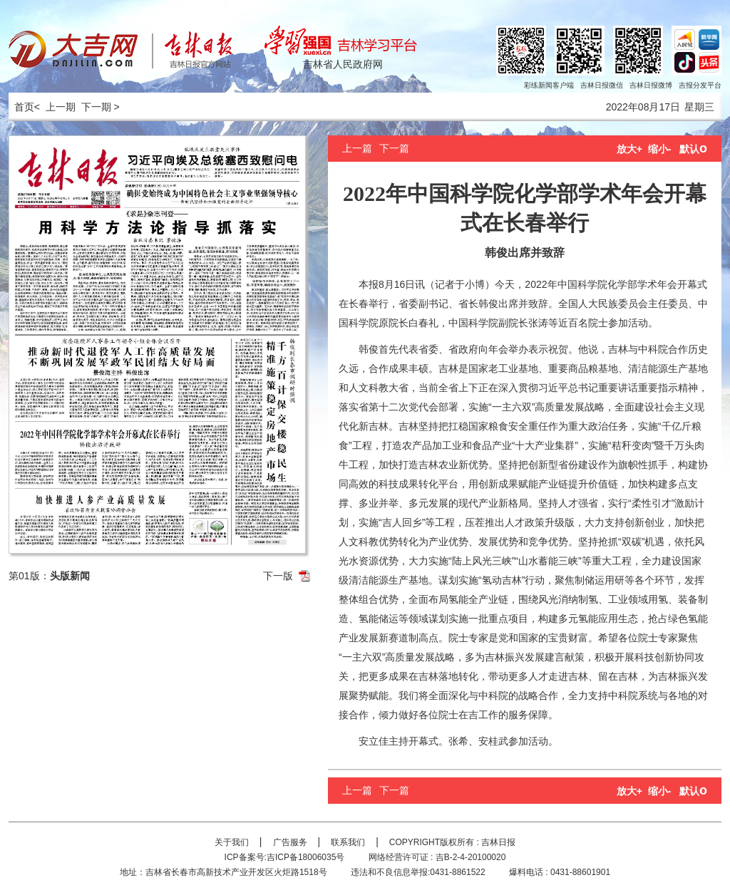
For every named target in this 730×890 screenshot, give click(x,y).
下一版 (278, 575)
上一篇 (357, 148)
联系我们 (348, 842)
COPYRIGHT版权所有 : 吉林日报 (452, 842)
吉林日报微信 (601, 85)
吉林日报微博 (650, 85)
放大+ (629, 149)
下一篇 (394, 148)
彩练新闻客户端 (549, 85)
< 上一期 (55, 107)
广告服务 (290, 842)
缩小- (660, 149)
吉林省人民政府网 (343, 64)
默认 (693, 149)
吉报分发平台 (700, 85)
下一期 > (100, 107)
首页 (21, 107)
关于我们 (232, 842)
